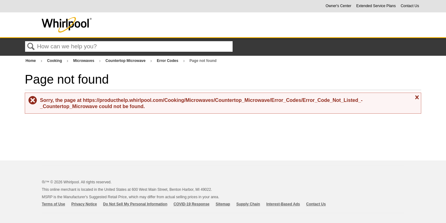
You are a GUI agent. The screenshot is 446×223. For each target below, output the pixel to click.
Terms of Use (53, 204)
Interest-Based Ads (283, 204)
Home (31, 61)
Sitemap (223, 204)
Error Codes (168, 61)
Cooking (55, 61)
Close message (416, 97)
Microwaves (84, 61)
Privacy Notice (84, 204)
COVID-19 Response (191, 204)
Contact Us (410, 6)
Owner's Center (338, 6)
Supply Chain (248, 204)
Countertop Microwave (126, 61)
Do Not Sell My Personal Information (135, 204)
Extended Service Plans (376, 6)
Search (31, 47)
